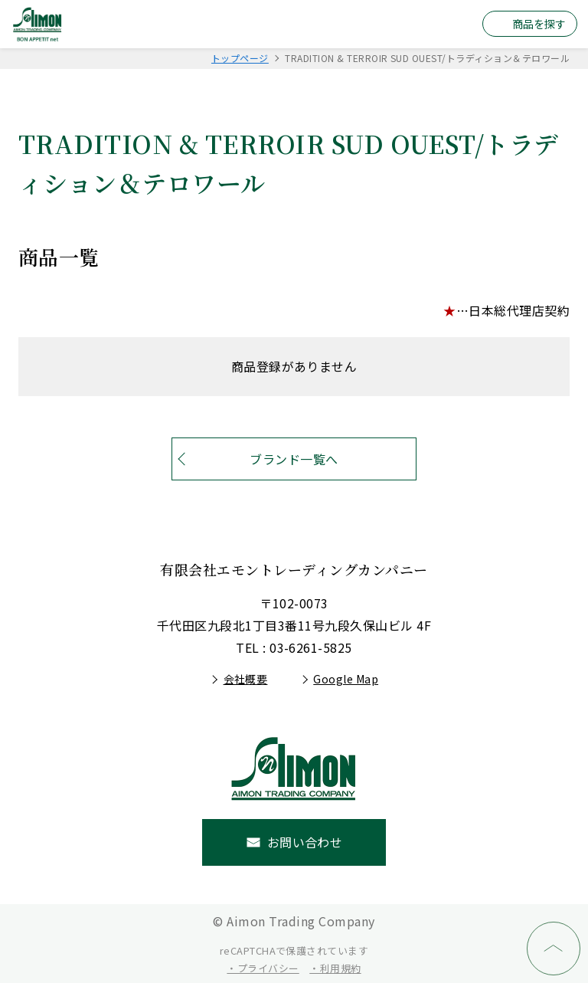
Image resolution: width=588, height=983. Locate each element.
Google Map (345, 678)
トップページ (240, 57)
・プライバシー (263, 968)
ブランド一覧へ (294, 459)
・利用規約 (335, 968)
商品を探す (539, 23)
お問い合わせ (305, 842)
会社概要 (246, 678)
